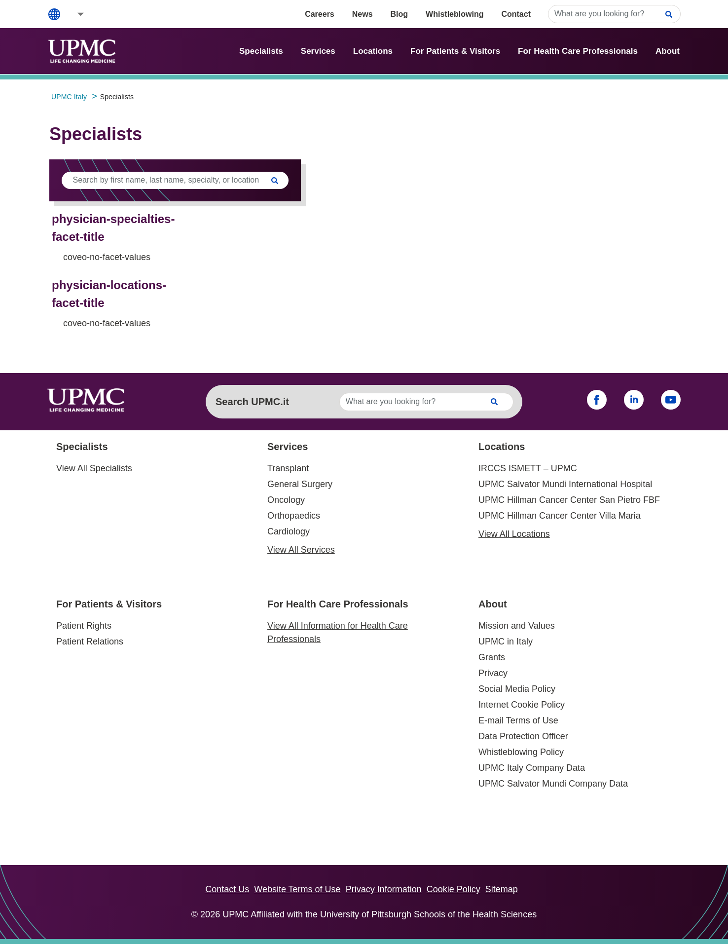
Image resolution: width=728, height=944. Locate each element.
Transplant (288, 468)
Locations (373, 51)
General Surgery (299, 484)
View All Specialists (94, 468)
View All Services (301, 550)
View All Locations (514, 534)
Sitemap (501, 889)
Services (318, 51)
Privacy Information (384, 889)
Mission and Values (516, 626)
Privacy (493, 673)
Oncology (286, 500)
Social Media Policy (516, 689)
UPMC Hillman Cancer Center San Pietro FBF (569, 500)
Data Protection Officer (523, 736)
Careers (319, 14)
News (362, 14)
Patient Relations (89, 641)
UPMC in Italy (505, 641)
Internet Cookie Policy (521, 705)
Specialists (261, 51)
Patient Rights (83, 626)
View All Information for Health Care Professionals (337, 632)
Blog (399, 14)
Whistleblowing (454, 14)
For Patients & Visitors (455, 51)
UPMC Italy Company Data (531, 768)
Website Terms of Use (297, 889)
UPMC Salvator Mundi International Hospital (565, 484)
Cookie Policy (453, 889)
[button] (74, 14)
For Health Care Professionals (578, 51)
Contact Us (227, 889)
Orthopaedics (293, 516)
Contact (516, 14)
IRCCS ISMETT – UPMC (527, 468)
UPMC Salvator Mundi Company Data (553, 784)
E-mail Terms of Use (518, 720)
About (667, 51)
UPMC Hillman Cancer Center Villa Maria (559, 516)
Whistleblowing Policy (521, 752)
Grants (491, 657)
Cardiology (288, 531)
